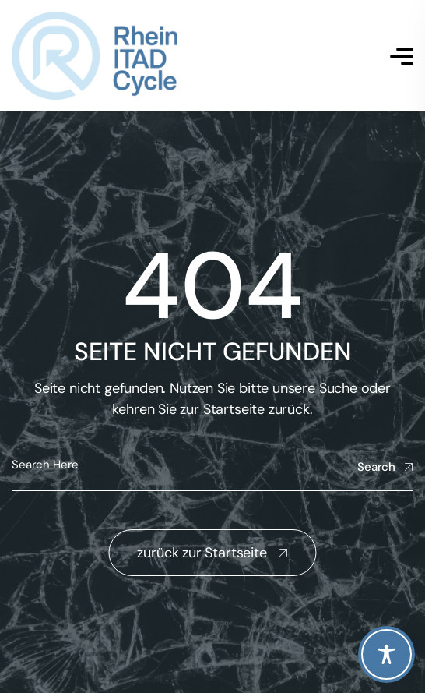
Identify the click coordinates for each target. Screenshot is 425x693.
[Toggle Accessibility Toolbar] (386, 654)
